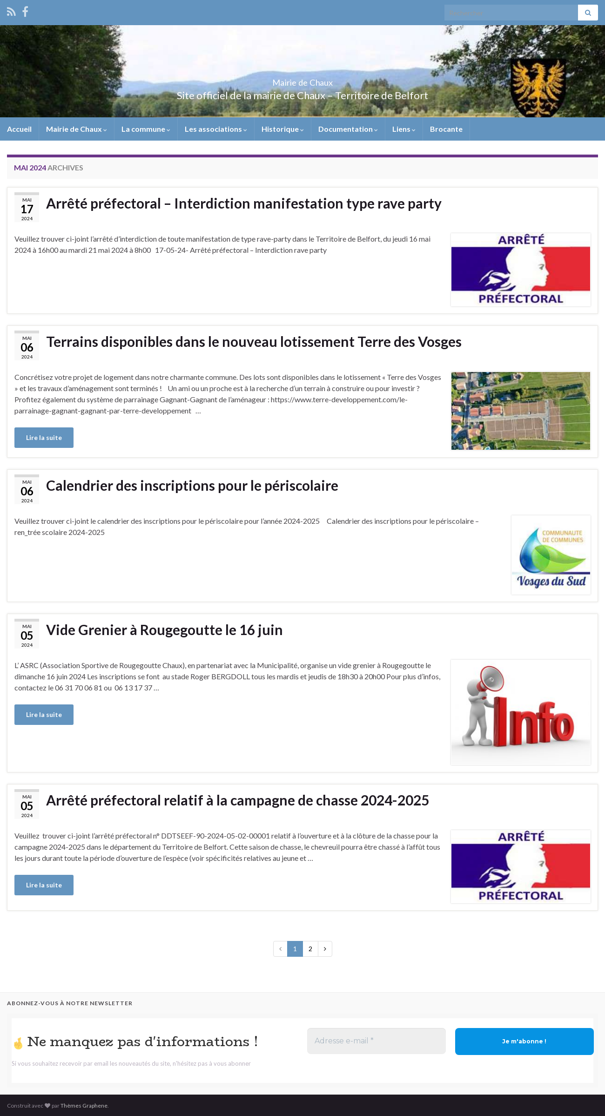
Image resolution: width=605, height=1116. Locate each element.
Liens (404, 128)
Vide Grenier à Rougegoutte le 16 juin (164, 629)
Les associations (216, 128)
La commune (145, 128)
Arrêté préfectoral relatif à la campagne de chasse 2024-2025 (237, 799)
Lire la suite (44, 437)
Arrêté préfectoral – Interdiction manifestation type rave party (244, 203)
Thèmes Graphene (84, 1105)
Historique (283, 128)
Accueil (19, 128)
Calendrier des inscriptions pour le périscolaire (192, 485)
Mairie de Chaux (302, 80)
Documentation (348, 128)
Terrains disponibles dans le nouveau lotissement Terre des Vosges (254, 341)
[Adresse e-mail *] (376, 1041)
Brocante (446, 128)
